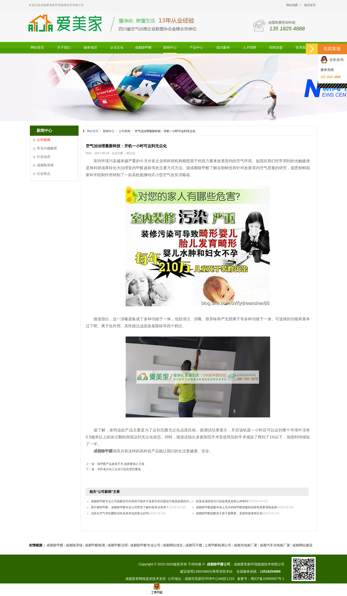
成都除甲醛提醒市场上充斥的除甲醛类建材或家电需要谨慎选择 (245, 507)
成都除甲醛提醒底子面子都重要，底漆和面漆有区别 (237, 513)
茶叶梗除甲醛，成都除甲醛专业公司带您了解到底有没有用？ (138, 507)
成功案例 (223, 47)
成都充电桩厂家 (245, 545)
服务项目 (90, 47)
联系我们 (302, 47)
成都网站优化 (173, 545)
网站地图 (292, 5)
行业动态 (43, 157)
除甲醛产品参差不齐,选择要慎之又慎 (120, 464)
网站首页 (37, 47)
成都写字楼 (193, 545)
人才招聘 (249, 47)
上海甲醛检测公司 (217, 545)
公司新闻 (43, 140)
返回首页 (310, 5)
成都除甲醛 (143, 47)
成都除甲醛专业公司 (145, 545)
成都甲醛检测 (95, 545)
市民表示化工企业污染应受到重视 (119, 469)
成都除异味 (45, 165)
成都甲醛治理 (117, 545)
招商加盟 (276, 47)
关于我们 (64, 47)
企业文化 (117, 47)
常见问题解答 (47, 148)
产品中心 (196, 47)
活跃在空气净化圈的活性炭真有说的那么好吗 (128, 513)
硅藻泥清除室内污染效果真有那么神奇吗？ (231, 501)
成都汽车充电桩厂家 (275, 545)
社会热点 (43, 173)
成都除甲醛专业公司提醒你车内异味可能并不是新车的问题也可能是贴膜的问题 (150, 501)
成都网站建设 (302, 545)
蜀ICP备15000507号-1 (267, 579)
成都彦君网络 (135, 579)
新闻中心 (170, 47)
